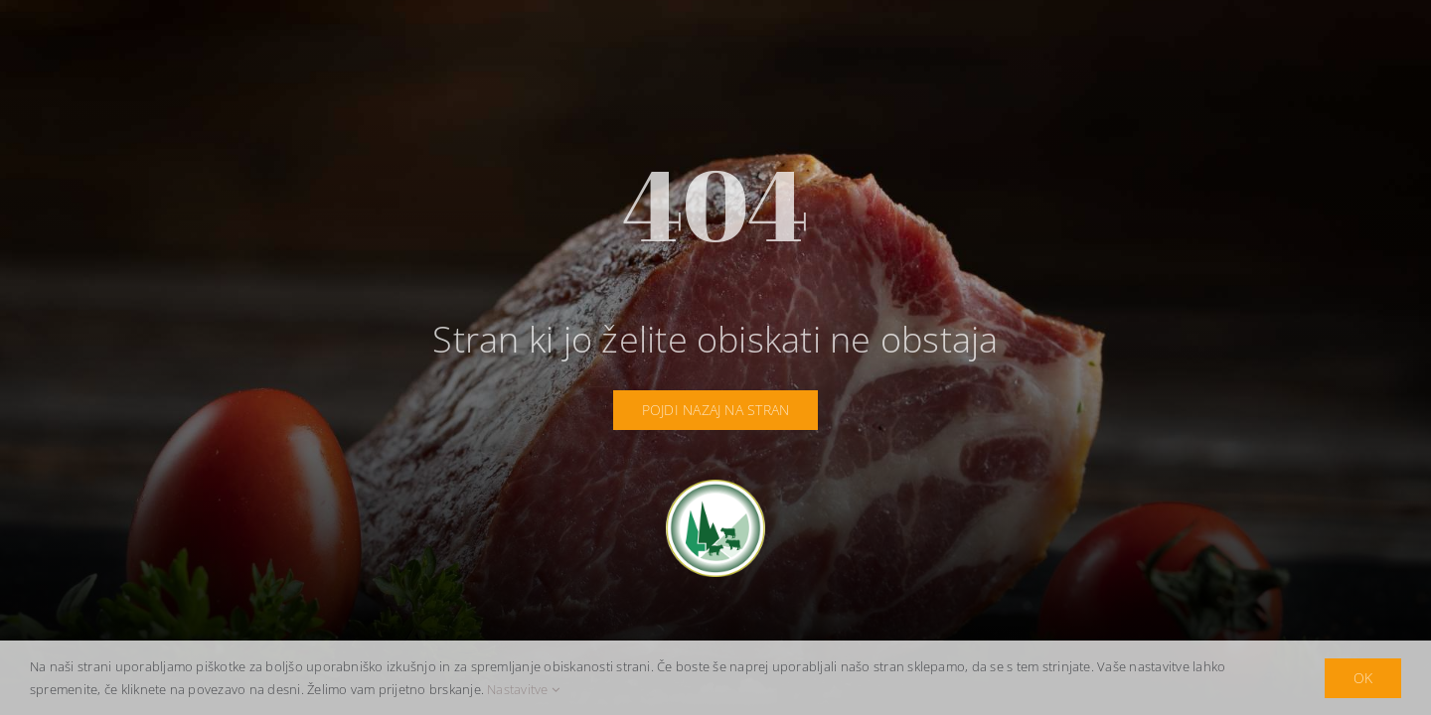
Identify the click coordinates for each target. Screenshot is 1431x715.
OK (1362, 677)
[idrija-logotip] (715, 488)
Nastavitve (523, 689)
